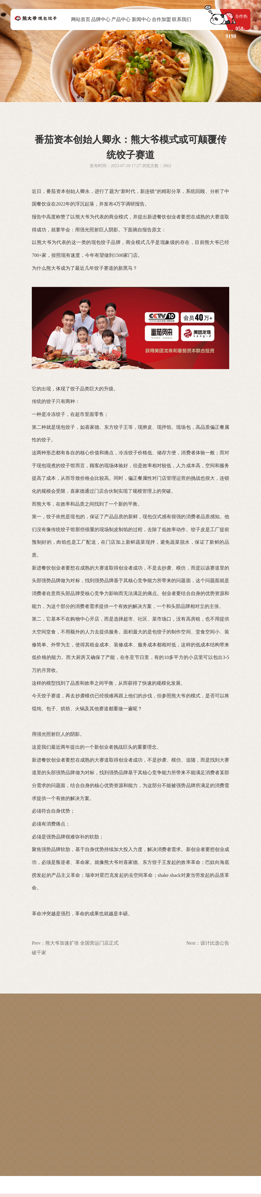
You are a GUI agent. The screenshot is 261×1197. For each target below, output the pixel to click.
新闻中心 (141, 19)
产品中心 (120, 19)
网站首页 (80, 19)
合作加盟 (161, 19)
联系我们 (181, 19)
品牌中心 (100, 19)
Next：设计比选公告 (207, 943)
